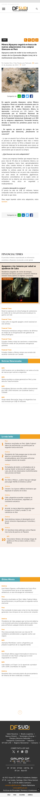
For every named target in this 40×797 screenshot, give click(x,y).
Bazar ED (24, 771)
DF (8, 768)
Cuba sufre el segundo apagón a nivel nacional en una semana (19, 323)
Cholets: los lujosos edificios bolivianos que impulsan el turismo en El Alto (20, 490)
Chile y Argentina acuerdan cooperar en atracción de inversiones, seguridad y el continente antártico (18, 499)
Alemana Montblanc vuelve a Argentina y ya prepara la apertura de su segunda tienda (17, 644)
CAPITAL (26, 768)
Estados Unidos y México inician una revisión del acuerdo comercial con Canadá (19, 353)
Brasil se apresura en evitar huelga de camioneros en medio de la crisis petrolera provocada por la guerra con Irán (19, 313)
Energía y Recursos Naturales (19, 738)
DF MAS (19, 768)
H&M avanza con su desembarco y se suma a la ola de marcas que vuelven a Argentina (20, 371)
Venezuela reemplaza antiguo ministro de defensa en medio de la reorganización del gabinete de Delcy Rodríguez (19, 332)
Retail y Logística (27, 733)
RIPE (3, 368)
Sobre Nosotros (12, 733)
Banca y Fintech (11, 736)
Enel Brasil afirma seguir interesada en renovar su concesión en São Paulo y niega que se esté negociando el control (19, 656)
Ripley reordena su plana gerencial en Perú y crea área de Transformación (19, 380)
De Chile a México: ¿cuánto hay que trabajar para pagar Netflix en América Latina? (20, 481)
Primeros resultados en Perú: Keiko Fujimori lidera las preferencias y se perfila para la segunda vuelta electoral (20, 445)
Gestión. (4, 201)
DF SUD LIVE (6, 742)
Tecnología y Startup (26, 736)
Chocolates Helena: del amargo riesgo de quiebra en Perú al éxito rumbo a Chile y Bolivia (21, 541)
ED (32, 768)
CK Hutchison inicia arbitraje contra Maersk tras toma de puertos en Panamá (20, 531)
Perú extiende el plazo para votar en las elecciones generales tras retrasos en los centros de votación (20, 611)
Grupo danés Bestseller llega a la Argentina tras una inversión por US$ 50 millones (19, 400)
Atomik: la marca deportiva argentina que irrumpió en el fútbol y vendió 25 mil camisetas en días (19, 510)
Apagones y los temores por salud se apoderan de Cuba (19, 267)
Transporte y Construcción (15, 740)
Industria (30, 740)
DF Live (17, 771)
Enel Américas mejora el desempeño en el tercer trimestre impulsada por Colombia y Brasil (20, 521)
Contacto (34, 742)
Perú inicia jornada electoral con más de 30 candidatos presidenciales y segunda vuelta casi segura (18, 634)
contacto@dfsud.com (13, 785)
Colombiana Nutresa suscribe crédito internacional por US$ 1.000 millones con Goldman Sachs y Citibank (19, 390)
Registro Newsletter (21, 742)
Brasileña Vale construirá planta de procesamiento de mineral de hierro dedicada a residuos (20, 674)
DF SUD (13, 768)
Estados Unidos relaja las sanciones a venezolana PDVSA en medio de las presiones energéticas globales (19, 343)
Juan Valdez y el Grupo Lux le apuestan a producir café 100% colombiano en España (19, 665)
